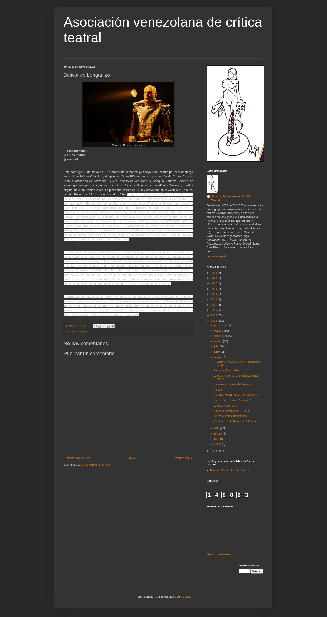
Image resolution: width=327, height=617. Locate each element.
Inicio (132, 458)
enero (218, 444)
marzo (218, 433)
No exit (217, 389)
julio (217, 346)
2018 (214, 299)
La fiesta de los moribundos (230, 416)
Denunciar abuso (220, 554)
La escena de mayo (225, 405)
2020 (214, 288)
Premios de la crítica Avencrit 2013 (234, 400)
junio (217, 351)
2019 (214, 294)
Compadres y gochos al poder (231, 410)
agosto (218, 341)
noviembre (221, 325)
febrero (218, 438)
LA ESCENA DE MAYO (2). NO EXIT (235, 395)
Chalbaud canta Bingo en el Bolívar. (235, 421)
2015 (214, 315)
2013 (214, 450)
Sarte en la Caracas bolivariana (232, 384)
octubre (219, 330)
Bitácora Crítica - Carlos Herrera (229, 470)
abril (217, 428)
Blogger (185, 596)
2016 (214, 310)
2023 (214, 278)
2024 (214, 273)
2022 (214, 283)
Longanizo (82, 331)
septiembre (221, 335)
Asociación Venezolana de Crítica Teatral (233, 198)
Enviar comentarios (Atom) (97, 464)
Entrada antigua (182, 458)
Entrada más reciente (78, 458)
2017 (214, 304)
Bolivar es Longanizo (226, 370)
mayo (218, 357)
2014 (214, 320)
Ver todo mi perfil (217, 256)
